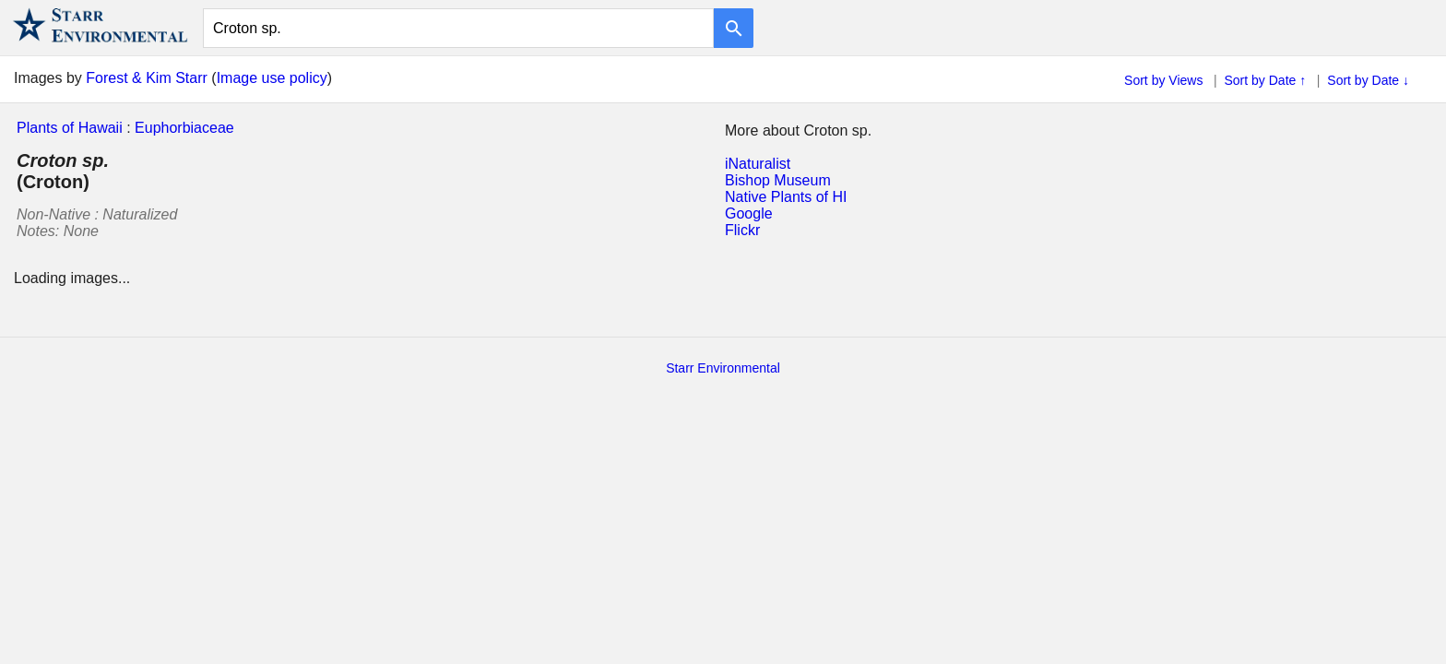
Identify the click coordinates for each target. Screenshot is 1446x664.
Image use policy (272, 78)
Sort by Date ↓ (1368, 80)
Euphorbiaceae (184, 128)
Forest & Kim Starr (146, 78)
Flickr (742, 230)
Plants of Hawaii (70, 128)
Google (749, 213)
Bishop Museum (778, 180)
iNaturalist (757, 164)
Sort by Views (1163, 80)
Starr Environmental (723, 368)
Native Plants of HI (786, 197)
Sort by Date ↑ (1266, 80)
